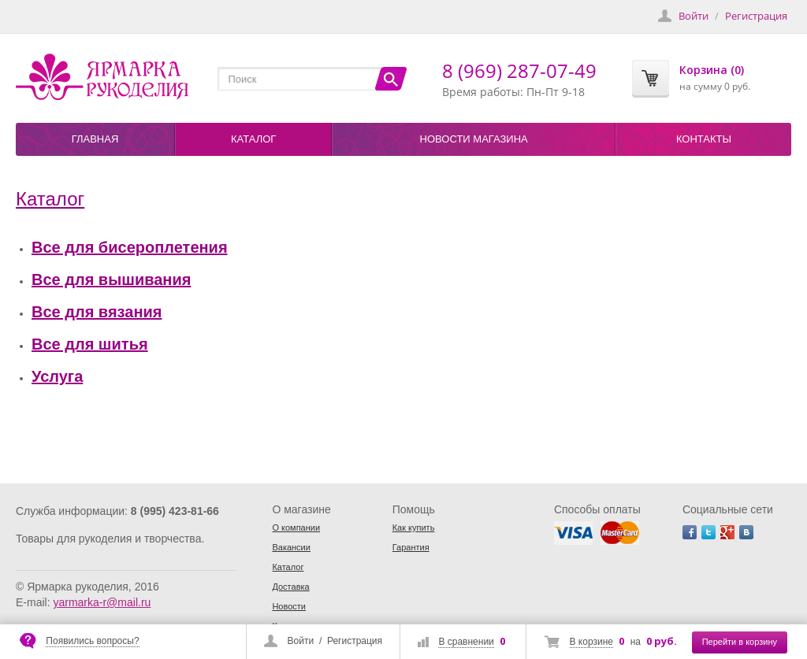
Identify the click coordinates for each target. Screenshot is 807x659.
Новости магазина (474, 139)
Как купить (413, 527)
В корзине (591, 641)
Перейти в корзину (739, 641)
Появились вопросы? (92, 640)
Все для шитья (90, 344)
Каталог (253, 139)
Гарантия (411, 547)
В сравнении (465, 641)
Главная (95, 139)
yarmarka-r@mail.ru (102, 602)
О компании (296, 527)
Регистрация (354, 640)
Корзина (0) (711, 69)
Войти (301, 640)
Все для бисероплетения (130, 247)
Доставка (290, 586)
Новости (289, 606)
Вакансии (291, 547)
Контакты (703, 139)
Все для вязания (97, 311)
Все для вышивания (111, 279)
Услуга (57, 376)
